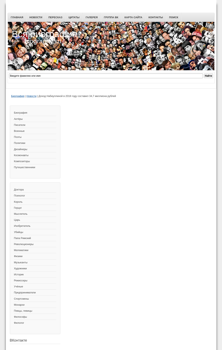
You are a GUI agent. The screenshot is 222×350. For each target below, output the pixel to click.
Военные (19, 130)
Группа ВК (111, 17)
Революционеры (24, 244)
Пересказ (55, 17)
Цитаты (74, 17)
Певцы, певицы (23, 310)
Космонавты (21, 155)
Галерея (92, 17)
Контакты (156, 17)
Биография (17, 96)
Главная (17, 17)
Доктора (19, 189)
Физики (18, 256)
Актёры (18, 118)
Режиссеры (20, 280)
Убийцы (18, 232)
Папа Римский (22, 238)
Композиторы (22, 161)
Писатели (19, 124)
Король (18, 201)
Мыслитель (20, 213)
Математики (21, 250)
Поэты (18, 136)
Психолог (19, 195)
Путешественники (24, 167)
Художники (20, 268)
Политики (19, 142)
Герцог (18, 207)
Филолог (19, 322)
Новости (35, 17)
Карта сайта (133, 17)
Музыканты (20, 262)
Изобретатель (22, 225)
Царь (17, 219)
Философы (20, 316)
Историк (19, 274)
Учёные (18, 286)
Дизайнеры (20, 149)
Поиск (173, 17)
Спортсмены (21, 298)
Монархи (19, 304)
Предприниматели (25, 292)
